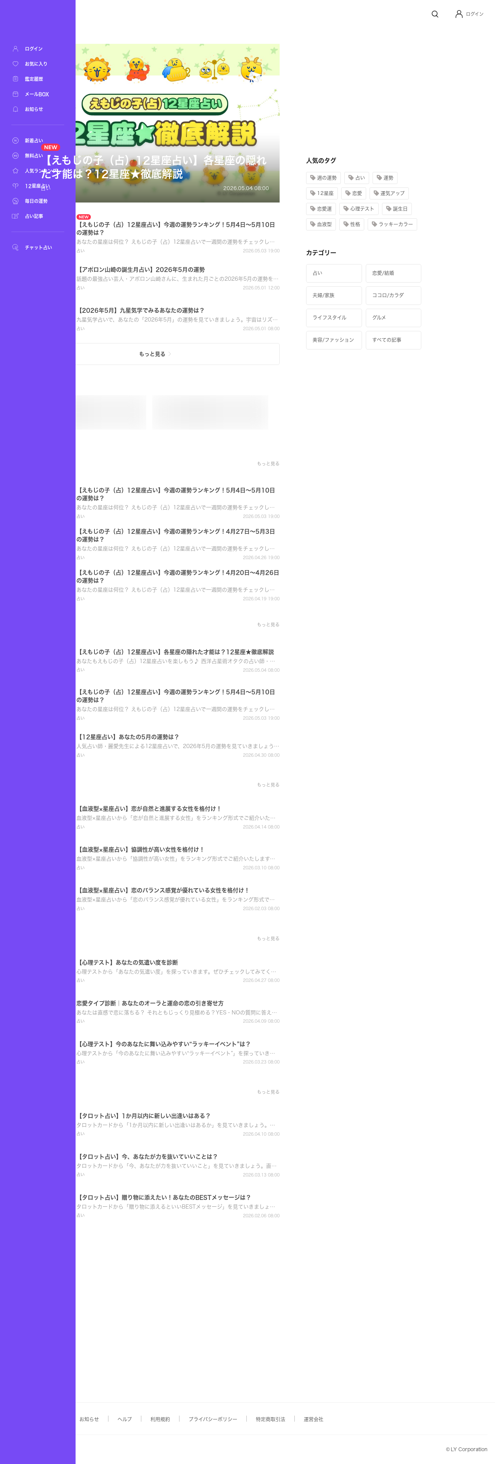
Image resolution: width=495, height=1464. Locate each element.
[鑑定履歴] (37, 79)
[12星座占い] (37, 186)
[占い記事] (37, 216)
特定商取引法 (346, 1419)
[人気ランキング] (37, 171)
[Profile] (459, 14)
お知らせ (165, 1419)
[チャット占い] (37, 247)
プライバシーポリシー (288, 1419)
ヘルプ (200, 1419)
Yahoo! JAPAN (123, 1449)
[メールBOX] (37, 94)
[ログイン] (37, 49)
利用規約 (236, 1419)
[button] (469, 14)
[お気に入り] (37, 64)
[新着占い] (37, 140)
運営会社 (389, 1419)
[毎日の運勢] (37, 201)
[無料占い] (37, 156)
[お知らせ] (37, 109)
